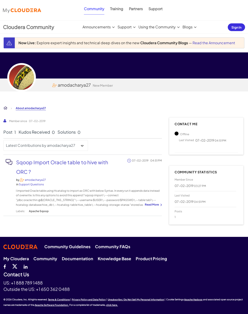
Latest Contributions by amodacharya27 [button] (40, 145)
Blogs (188, 27)
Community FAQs (112, 246)
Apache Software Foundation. (52, 305)
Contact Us (16, 274)
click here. (112, 305)
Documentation (77, 258)
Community (94, 8)
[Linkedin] (26, 266)
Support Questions (31, 184)
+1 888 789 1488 (27, 282)
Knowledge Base (114, 258)
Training (116, 8)
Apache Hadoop (193, 299)
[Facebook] (4, 266)
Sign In (236, 27)
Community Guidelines (67, 246)
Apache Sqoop (39, 211)
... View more (153, 205)
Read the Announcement (214, 42)
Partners (136, 8)
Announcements (97, 27)
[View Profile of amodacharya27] (35, 180)
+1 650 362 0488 (53, 289)
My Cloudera (16, 258)
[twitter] (14, 266)
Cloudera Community (28, 27)
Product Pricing (151, 258)
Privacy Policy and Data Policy (89, 299)
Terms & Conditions (59, 299)
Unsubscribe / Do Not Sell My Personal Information (136, 299)
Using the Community (157, 27)
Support (155, 8)
